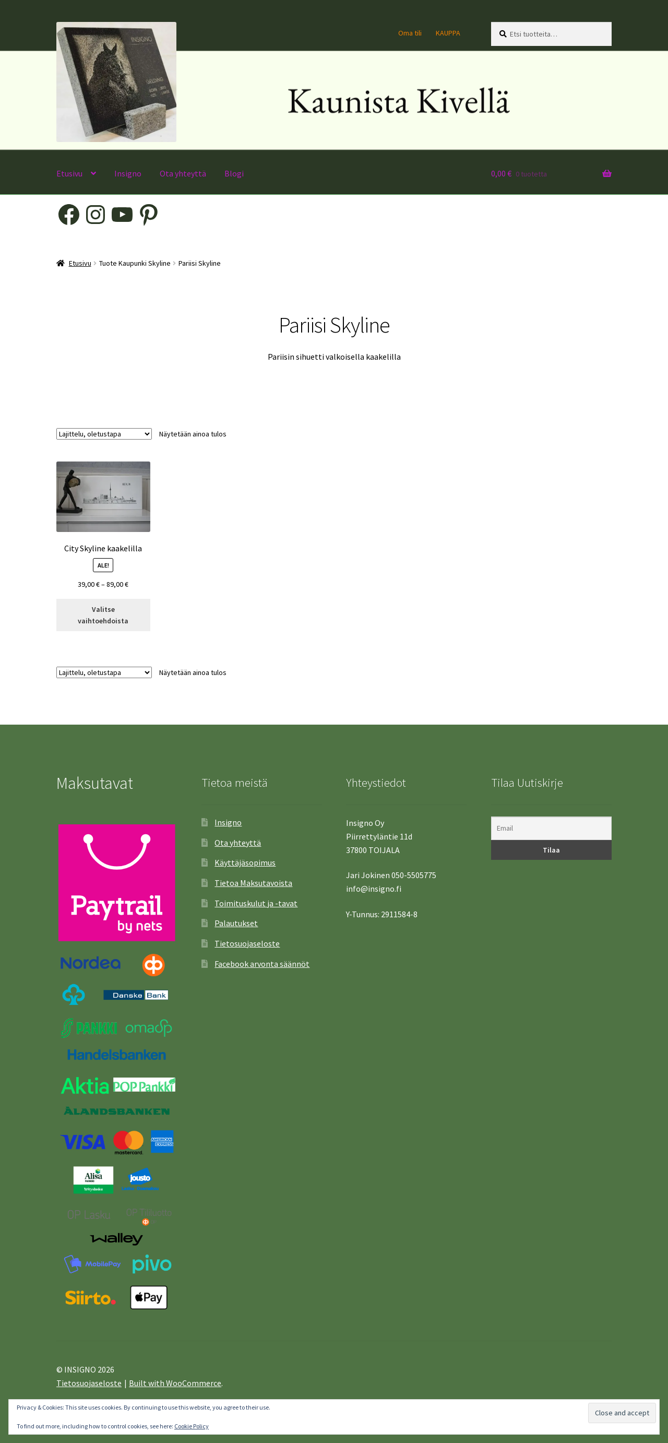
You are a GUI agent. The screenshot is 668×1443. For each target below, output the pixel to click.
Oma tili (410, 33)
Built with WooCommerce (175, 1383)
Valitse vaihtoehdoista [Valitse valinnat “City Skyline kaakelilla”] (103, 615)
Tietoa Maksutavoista (253, 883)
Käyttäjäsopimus (245, 862)
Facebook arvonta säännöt (261, 964)
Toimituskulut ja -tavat (255, 903)
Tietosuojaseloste (247, 943)
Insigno (127, 173)
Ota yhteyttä (183, 173)
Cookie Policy (191, 1426)
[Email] (551, 828)
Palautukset (236, 923)
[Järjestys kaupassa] (104, 434)
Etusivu (69, 173)
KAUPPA (448, 33)
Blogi (234, 173)
